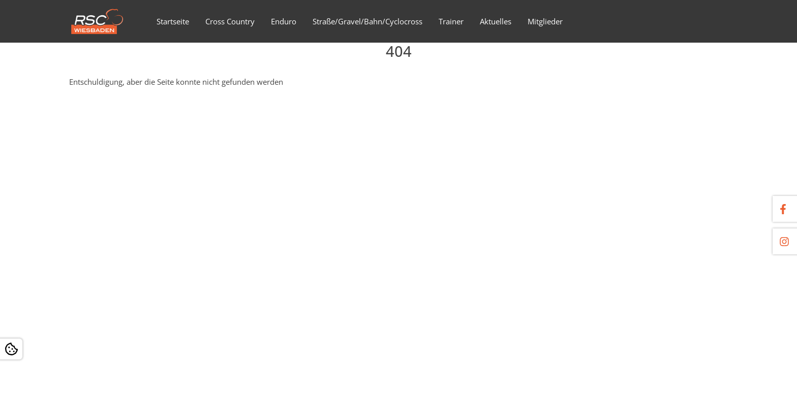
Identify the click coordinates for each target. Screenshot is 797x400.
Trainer (451, 21)
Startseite (173, 21)
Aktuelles (495, 21)
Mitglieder (545, 21)
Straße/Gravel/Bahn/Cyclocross (367, 21)
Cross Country (230, 21)
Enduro (283, 21)
